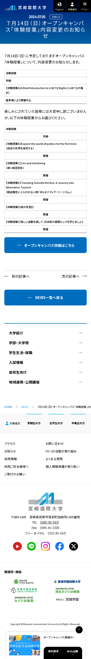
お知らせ (10, 451)
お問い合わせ (55, 443)
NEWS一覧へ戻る (49, 297)
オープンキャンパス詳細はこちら (49, 245)
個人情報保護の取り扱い (62, 466)
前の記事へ (21, 276)
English (59, 6)
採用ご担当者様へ (16, 466)
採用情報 (10, 458)
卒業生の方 (78, 423)
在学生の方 (56, 423)
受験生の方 (34, 423)
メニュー (85, 7)
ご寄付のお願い (14, 474)
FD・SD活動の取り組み (61, 451)
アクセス (10, 443)
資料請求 (53, 651)
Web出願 (72, 651)
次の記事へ (70, 276)
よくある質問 (54, 458)
